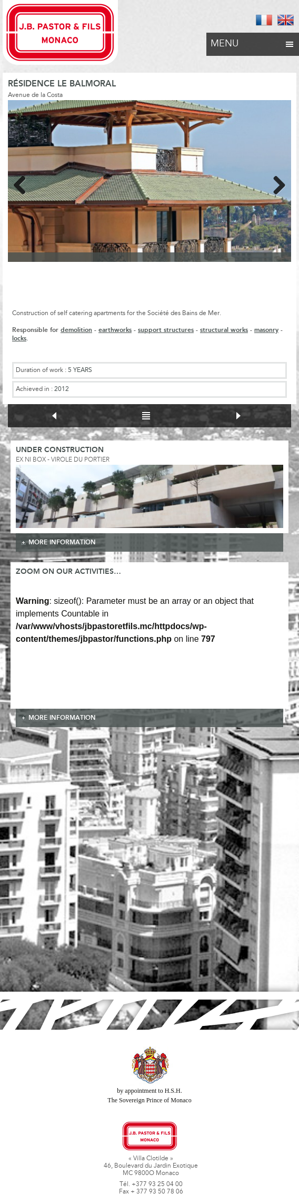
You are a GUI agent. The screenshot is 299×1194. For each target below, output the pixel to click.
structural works (224, 330)
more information (62, 542)
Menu (253, 41)
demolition (76, 330)
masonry (266, 330)
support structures (166, 330)
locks (19, 338)
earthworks (115, 330)
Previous (23, 183)
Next (275, 183)
